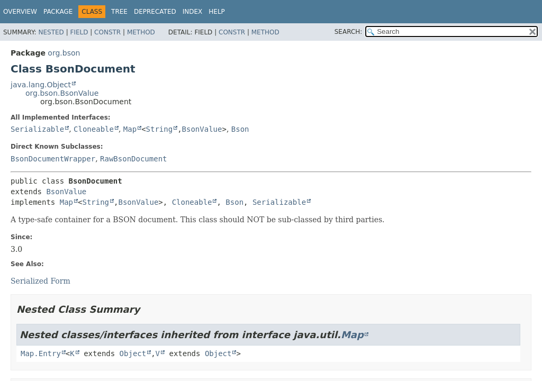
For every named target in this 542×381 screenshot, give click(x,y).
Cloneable (94, 129)
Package (58, 11)
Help (217, 11)
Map (130, 129)
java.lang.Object (41, 84)
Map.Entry (41, 353)
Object (133, 353)
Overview (20, 11)
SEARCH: (349, 31)
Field (79, 32)
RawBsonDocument (133, 159)
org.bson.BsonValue (61, 93)
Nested (51, 32)
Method (141, 32)
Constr (107, 32)
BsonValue (202, 129)
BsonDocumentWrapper (53, 159)
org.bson (64, 53)
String (159, 129)
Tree (119, 11)
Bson (240, 129)
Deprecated (155, 11)
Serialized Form (40, 281)
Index (193, 11)
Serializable (37, 129)
